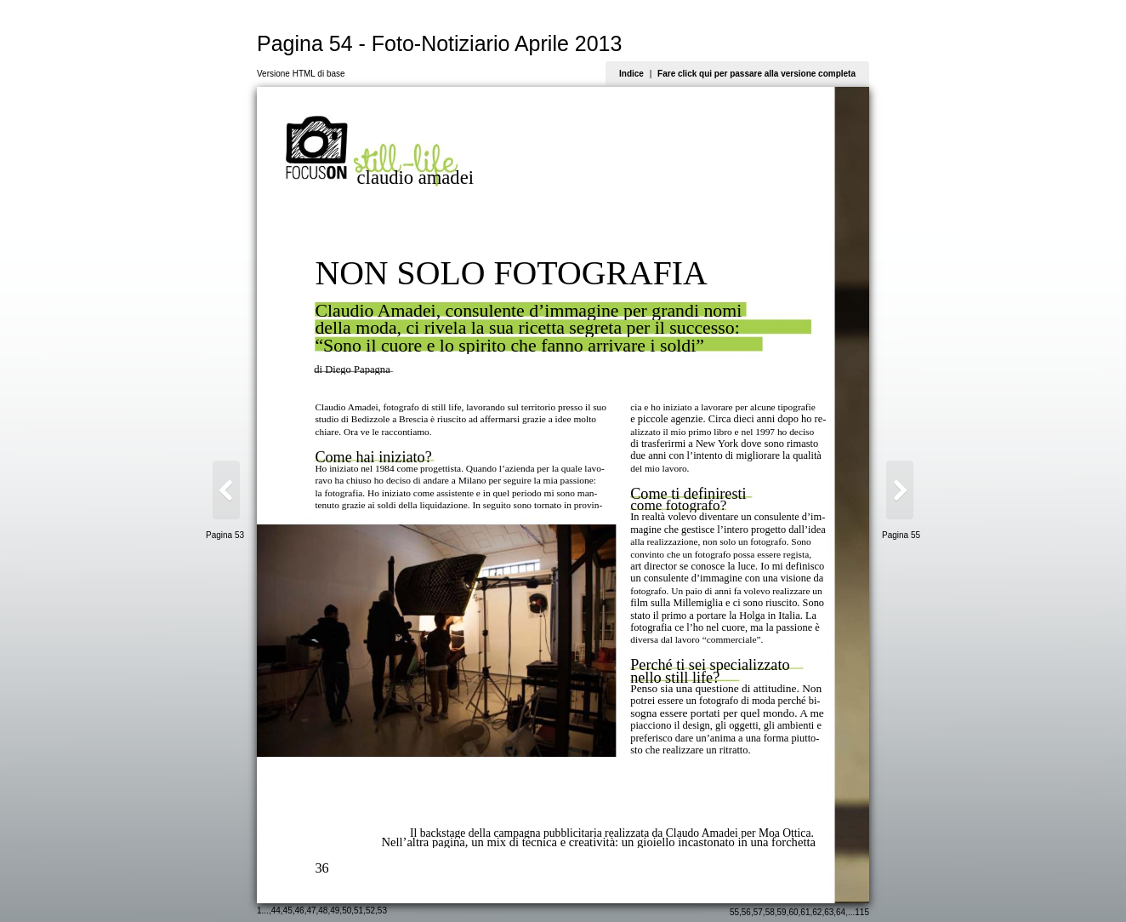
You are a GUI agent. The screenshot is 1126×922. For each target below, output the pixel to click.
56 (746, 912)
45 (288, 910)
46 (299, 910)
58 (770, 912)
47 (311, 910)
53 (382, 910)
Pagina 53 (225, 535)
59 (782, 912)
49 (334, 910)
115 (862, 912)
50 (346, 910)
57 (758, 912)
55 (734, 912)
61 (805, 912)
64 (840, 912)
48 (322, 910)
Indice (631, 73)
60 (793, 912)
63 (828, 912)
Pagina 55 (901, 535)
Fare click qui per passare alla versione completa (756, 73)
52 (370, 910)
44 (276, 910)
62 (817, 912)
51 (358, 910)
